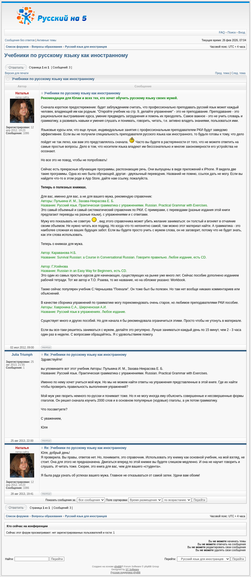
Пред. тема (222, 73)
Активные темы (46, 40)
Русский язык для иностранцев (86, 46)
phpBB (117, 566)
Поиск (232, 32)
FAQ (222, 32)
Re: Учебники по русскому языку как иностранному (85, 355)
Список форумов (17, 46)
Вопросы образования (47, 46)
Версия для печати (17, 73)
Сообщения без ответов (20, 40)
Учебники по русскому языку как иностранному (66, 55)
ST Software (132, 569)
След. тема (238, 73)
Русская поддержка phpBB (125, 572)
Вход (241, 32)
